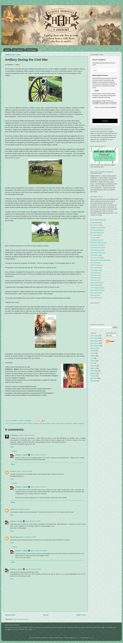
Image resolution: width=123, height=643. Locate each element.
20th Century (94, 346)
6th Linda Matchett (96, 235)
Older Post (81, 615)
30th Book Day (95, 295)
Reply (12, 447)
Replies (14, 451)
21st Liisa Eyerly (95, 273)
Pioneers (93, 366)
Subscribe (105, 121)
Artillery (25, 423)
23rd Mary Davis (95, 277)
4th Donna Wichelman (97, 230)
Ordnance (69, 423)
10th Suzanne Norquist (97, 245)
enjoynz (77, 637)
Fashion (92, 355)
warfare (75, 423)
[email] (105, 70)
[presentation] (103, 114)
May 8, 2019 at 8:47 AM (38, 455)
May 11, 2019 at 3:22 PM (28, 537)
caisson (30, 423)
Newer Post (10, 615)
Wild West (93, 378)
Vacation (93, 373)
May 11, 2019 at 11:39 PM (39, 550)
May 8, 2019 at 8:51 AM (38, 487)
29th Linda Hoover (96, 293)
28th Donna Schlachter (97, 290)
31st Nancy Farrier (96, 298)
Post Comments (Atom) (21, 619)
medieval (93, 381)
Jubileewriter (14, 435)
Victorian (93, 376)
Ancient (92, 350)
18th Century (94, 341)
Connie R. (13, 471)
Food (92, 358)
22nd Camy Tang (95, 275)
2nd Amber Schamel (96, 225)
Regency (93, 368)
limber (53, 423)
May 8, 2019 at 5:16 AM (26, 435)
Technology (93, 371)
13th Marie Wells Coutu (97, 252)
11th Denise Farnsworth (97, 247)
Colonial (92, 353)
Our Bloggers (31, 50)
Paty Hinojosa (14, 537)
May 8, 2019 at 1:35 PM (32, 521)
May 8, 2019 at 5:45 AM (24, 471)
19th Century (94, 343)
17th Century (94, 338)
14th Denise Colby (96, 255)
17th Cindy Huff (95, 262)
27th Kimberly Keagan (97, 288)
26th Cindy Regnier (96, 285)
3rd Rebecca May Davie (97, 227)
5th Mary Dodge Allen (97, 232)
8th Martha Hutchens (96, 240)
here (105, 141)
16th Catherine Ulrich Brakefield (100, 260)
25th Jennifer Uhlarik (96, 282)
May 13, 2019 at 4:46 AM (33, 569)
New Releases (18, 50)
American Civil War (16, 423)
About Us (93, 348)
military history (60, 423)
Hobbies (93, 361)
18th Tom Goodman (96, 265)
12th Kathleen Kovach (97, 250)
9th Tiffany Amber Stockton (98, 242)
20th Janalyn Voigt (96, 270)
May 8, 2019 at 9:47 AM (22, 509)
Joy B (12, 509)
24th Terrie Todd (95, 280)
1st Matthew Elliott (96, 222)
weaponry (81, 423)
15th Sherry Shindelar (97, 257)
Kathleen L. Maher (21, 455)
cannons (36, 423)
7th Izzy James (95, 237)
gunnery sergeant (45, 423)
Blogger (91, 637)
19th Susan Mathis (96, 268)
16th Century (94, 335)
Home (7, 50)
